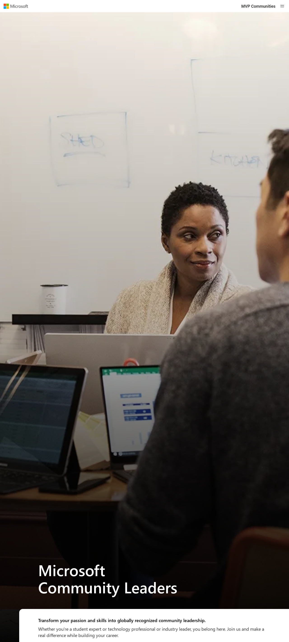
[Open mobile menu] (282, 6)
